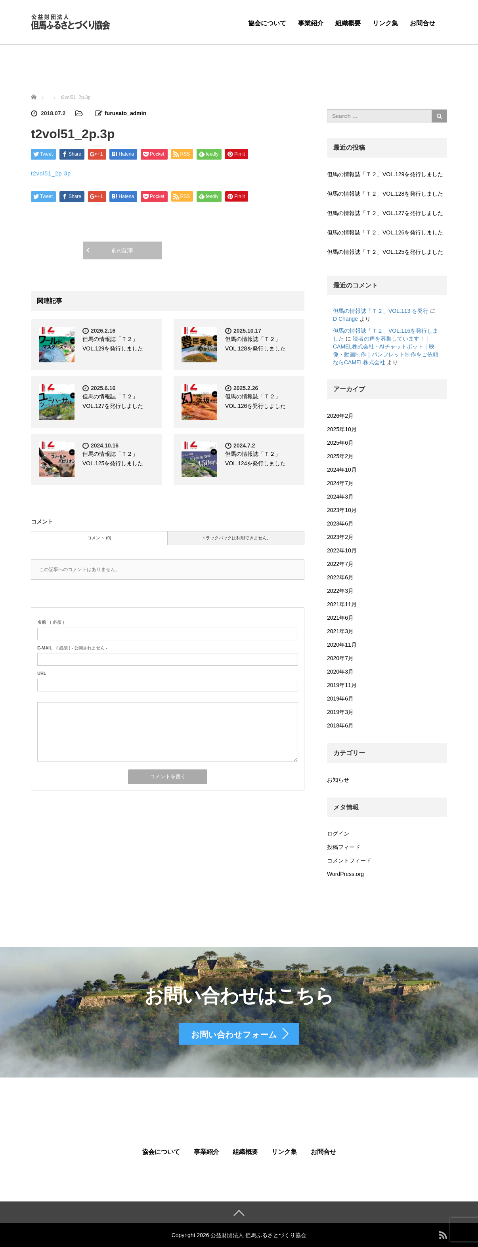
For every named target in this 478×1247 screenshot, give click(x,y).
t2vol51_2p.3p (51, 173)
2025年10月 (342, 429)
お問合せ (422, 23)
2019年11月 (342, 685)
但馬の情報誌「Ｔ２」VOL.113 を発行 (380, 311)
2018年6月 (340, 725)
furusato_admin (125, 113)
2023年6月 (340, 523)
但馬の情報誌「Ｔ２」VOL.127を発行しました (385, 213)
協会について (267, 23)
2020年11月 (342, 645)
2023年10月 (342, 510)
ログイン (338, 833)
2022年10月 (342, 550)
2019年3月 (340, 712)
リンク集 (385, 23)
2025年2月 (340, 456)
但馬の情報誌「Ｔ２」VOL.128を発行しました (385, 193)
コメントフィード (349, 860)
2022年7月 (340, 564)
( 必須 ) (50, 622)
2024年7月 (340, 483)
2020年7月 (340, 658)
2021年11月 (342, 604)
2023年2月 (340, 537)
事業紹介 (310, 23)
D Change (345, 319)
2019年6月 (340, 698)
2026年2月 (340, 416)
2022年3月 (340, 591)
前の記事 (122, 250)
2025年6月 (340, 443)
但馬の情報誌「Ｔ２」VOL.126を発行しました (385, 232)
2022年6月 (340, 577)
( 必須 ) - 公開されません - (72, 647)
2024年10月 (342, 469)
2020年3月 (340, 671)
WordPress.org (345, 874)
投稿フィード (343, 847)
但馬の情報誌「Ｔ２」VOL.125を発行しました (385, 252)
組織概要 (348, 23)
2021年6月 (340, 618)
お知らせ (338, 780)
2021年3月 (340, 631)
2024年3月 (340, 496)
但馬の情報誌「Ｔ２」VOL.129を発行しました (385, 174)
